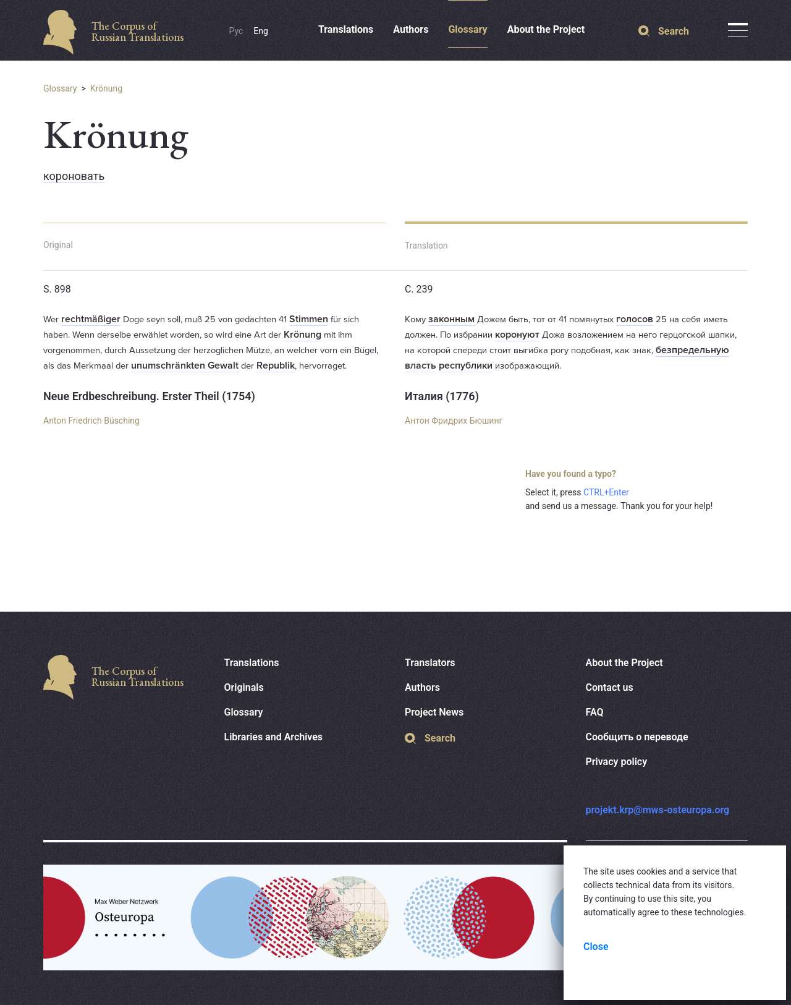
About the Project (546, 29)
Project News (434, 712)
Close (596, 946)
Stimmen (308, 319)
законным (451, 319)
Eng (260, 31)
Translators (430, 663)
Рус (236, 31)
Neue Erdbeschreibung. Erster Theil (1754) (149, 396)
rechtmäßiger (91, 319)
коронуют (517, 334)
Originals (244, 687)
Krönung (106, 88)
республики (466, 365)
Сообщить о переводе (637, 737)
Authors (410, 29)
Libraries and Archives (273, 737)
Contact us (609, 687)
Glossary (467, 29)
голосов (634, 319)
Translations (345, 29)
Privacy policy (617, 762)
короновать (73, 175)
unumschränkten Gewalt (185, 365)
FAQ (595, 712)
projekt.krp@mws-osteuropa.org (658, 810)
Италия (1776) (442, 396)
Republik (275, 365)
